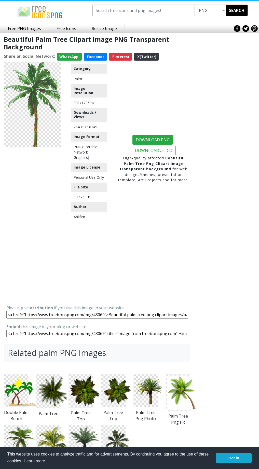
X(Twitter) (146, 56)
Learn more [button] (34, 461)
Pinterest (120, 56)
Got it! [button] (233, 458)
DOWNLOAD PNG (153, 140)
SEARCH (236, 10)
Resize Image (104, 28)
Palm (78, 78)
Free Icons (66, 28)
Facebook (95, 56)
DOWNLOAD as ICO (153, 150)
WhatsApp (69, 56)
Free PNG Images (24, 28)
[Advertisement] (32, 225)
